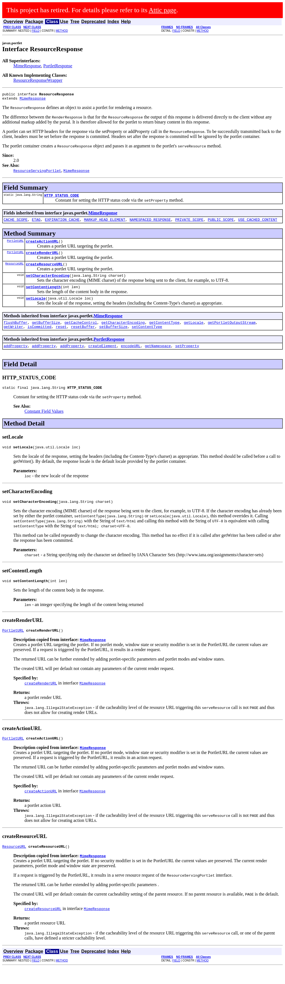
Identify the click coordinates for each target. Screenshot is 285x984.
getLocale (193, 331)
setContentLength (43, 294)
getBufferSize (46, 331)
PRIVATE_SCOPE (189, 222)
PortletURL (15, 245)
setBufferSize (113, 336)
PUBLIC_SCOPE (221, 222)
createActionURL (42, 245)
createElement (102, 356)
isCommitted (39, 336)
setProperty (187, 356)
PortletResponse (57, 65)
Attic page (162, 10)
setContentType (147, 336)
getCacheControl (80, 331)
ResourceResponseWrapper (37, 80)
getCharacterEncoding (123, 331)
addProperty (16, 356)
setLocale (35, 306)
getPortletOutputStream (231, 331)
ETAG (36, 222)
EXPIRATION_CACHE (62, 222)
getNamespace (158, 356)
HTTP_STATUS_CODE (61, 197)
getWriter (13, 336)
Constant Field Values (43, 423)
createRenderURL (42, 257)
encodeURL (130, 356)
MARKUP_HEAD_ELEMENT (104, 222)
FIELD (36, 30)
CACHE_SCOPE (16, 222)
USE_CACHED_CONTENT (257, 222)
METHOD (62, 30)
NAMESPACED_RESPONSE (150, 222)
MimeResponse (27, 65)
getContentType (164, 331)
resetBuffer (83, 336)
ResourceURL (14, 269)
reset (61, 336)
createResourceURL (44, 269)
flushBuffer (16, 331)
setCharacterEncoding (47, 282)
